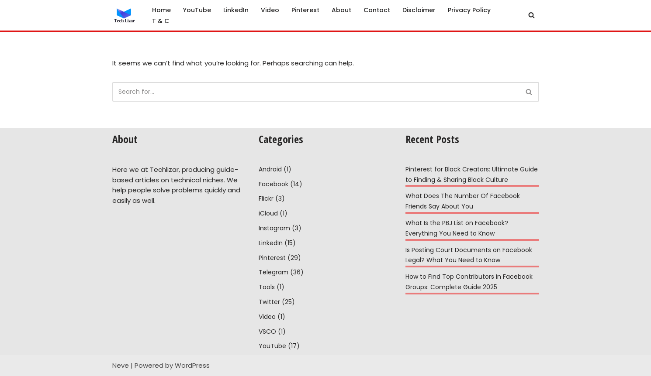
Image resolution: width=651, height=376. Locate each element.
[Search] (531, 15)
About (341, 10)
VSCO (267, 331)
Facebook (273, 184)
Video (270, 10)
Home (161, 10)
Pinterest (305, 10)
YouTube (197, 10)
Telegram (273, 272)
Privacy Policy (469, 10)
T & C (160, 21)
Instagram (274, 228)
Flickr (266, 198)
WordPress (192, 365)
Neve (120, 365)
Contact (377, 10)
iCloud (268, 213)
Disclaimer (419, 10)
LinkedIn (236, 10)
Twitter (269, 301)
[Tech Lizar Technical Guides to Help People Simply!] (124, 15)
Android (270, 169)
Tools (267, 287)
